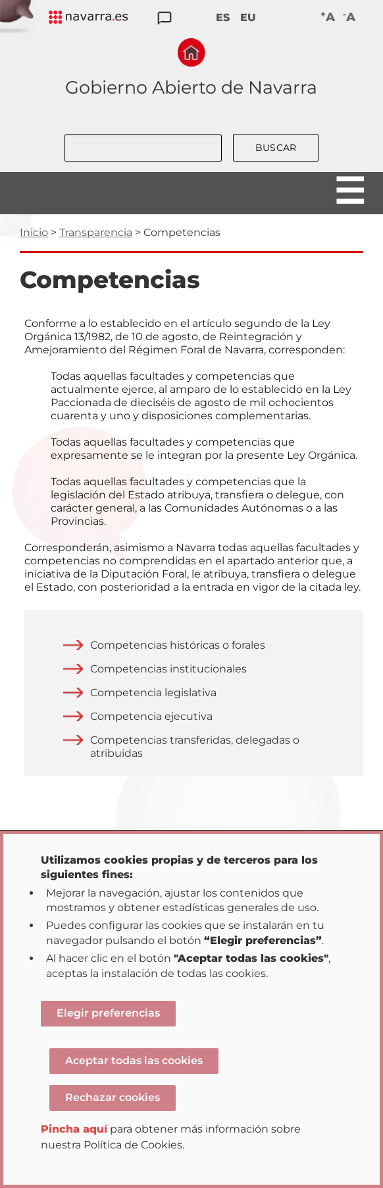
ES (223, 17)
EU (248, 17)
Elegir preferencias (108, 1013)
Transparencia (95, 232)
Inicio (34, 232)
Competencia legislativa (153, 692)
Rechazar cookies (112, 1097)
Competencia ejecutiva (151, 716)
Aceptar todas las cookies (134, 1060)
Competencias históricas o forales (177, 645)
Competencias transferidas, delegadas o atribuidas (194, 746)
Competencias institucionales (168, 669)
